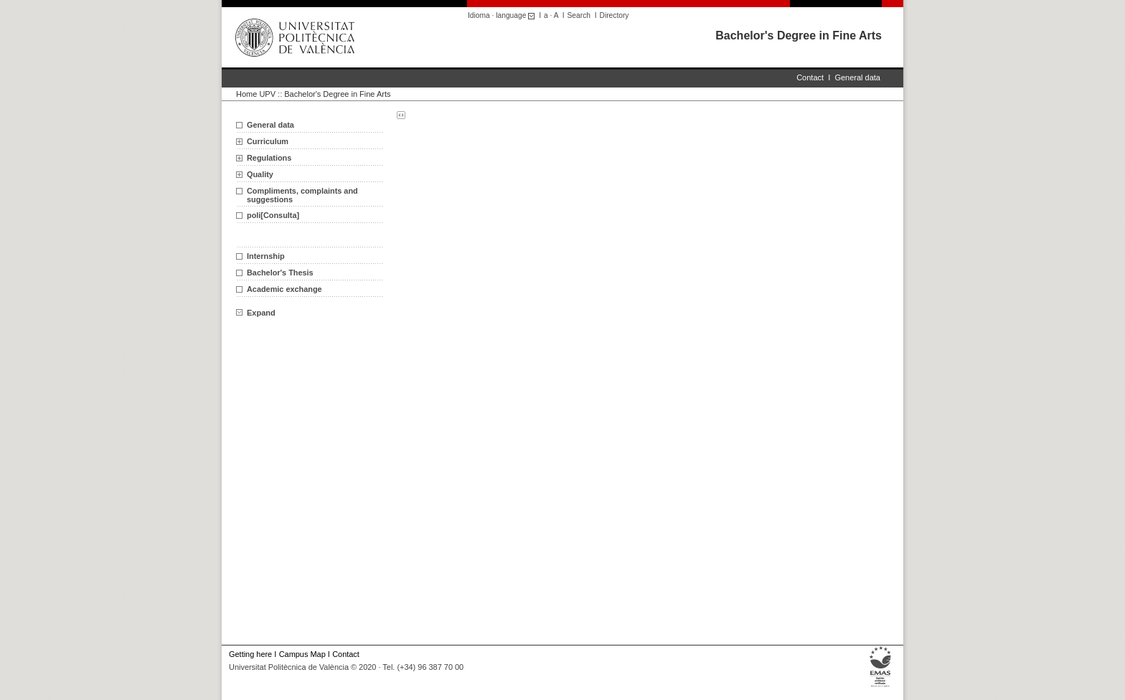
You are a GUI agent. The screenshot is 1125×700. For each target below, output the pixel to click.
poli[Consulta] (273, 215)
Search (579, 15)
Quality (260, 174)
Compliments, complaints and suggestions (302, 195)
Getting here (250, 654)
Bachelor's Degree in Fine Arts (798, 35)
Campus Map (302, 654)
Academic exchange (284, 289)
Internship (266, 256)
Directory (614, 15)
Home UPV (256, 94)
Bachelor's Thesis (280, 272)
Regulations (269, 157)
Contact (810, 77)
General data (857, 77)
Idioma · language (503, 15)
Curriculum (267, 141)
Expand (256, 312)
